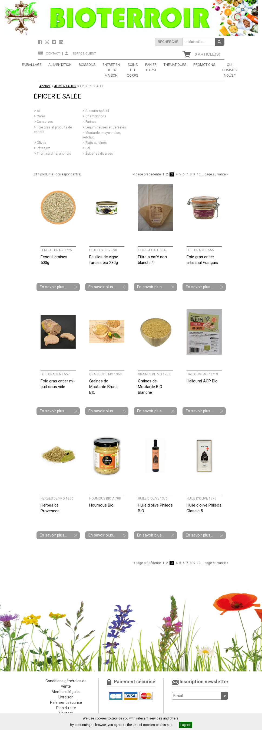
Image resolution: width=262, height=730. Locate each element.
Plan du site (66, 708)
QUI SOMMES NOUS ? (229, 70)
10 (199, 174)
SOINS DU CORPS (132, 70)
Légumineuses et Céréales (105, 127)
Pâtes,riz (43, 148)
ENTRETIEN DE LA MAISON (111, 70)
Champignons (95, 116)
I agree (185, 725)
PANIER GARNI (151, 67)
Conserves (45, 122)
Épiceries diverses (99, 153)
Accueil (45, 86)
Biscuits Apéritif (97, 111)
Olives (41, 143)
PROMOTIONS (204, 65)
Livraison (66, 697)
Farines (91, 122)
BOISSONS (87, 65)
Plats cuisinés (96, 143)
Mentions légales (66, 692)
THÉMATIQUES (175, 65)
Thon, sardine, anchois (54, 153)
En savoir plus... (53, 286)
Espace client (84, 53)
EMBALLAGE (31, 65)
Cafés (41, 116)
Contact (53, 53)
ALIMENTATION (60, 65)
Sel (87, 148)
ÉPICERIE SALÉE (92, 86)
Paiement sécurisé (66, 702)
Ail (39, 111)
